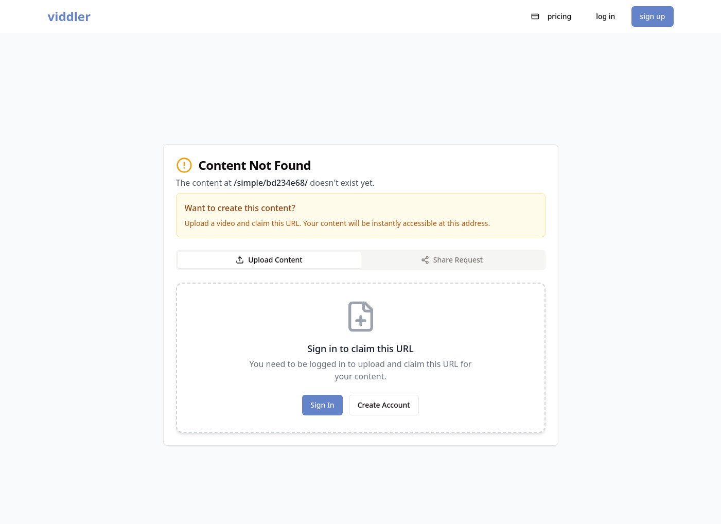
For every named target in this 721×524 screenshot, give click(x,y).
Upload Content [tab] (269, 260)
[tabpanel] (361, 358)
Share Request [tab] (452, 260)
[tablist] (361, 260)
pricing (551, 16)
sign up (652, 16)
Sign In (322, 405)
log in (605, 16)
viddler (69, 16)
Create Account (384, 405)
